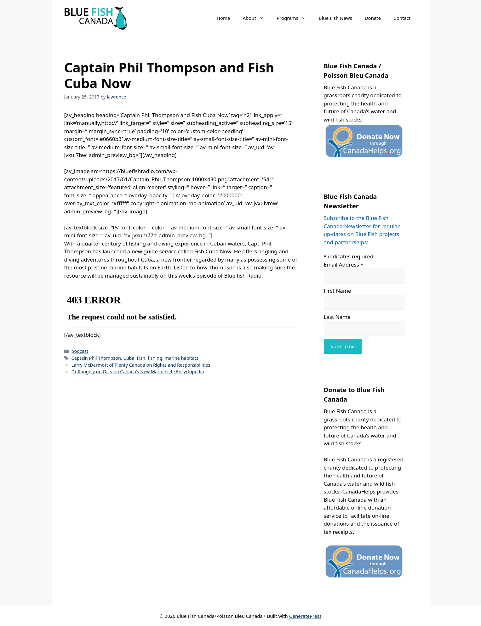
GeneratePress (305, 616)
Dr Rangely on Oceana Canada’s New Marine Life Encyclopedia (138, 372)
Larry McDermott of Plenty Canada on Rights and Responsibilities (141, 365)
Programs (294, 17)
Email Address (344, 264)
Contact (401, 18)
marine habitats (181, 358)
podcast (80, 351)
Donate (373, 18)
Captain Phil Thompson (96, 358)
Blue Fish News (335, 18)
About (256, 17)
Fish (141, 358)
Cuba (129, 358)
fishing (155, 358)
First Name (337, 290)
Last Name (337, 316)
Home (223, 18)
